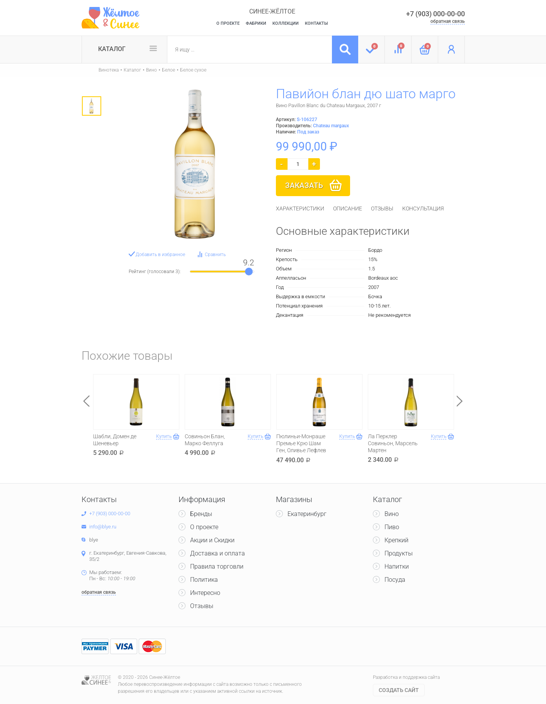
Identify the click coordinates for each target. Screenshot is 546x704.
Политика (204, 579)
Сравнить (215, 254)
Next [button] (460, 401)
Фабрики (256, 23)
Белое (168, 70)
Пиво (391, 527)
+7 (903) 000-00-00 (435, 14)
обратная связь (447, 21)
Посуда (394, 579)
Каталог (112, 49)
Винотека (109, 70)
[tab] (300, 208)
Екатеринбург (307, 514)
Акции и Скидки (212, 540)
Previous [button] (86, 401)
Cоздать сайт (399, 690)
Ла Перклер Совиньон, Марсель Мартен (393, 443)
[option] (92, 106)
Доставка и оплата (217, 553)
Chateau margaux (331, 125)
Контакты (316, 23)
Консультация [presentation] (423, 208)
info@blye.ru (102, 527)
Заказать (304, 185)
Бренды (201, 514)
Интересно (205, 592)
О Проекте (228, 23)
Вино (151, 70)
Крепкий (396, 540)
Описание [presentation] (347, 208)
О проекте (204, 527)
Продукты (398, 553)
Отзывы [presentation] (382, 208)
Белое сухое (193, 70)
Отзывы (201, 606)
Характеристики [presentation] (300, 208)
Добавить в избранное (160, 254)
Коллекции (285, 23)
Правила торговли (216, 566)
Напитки (396, 566)
